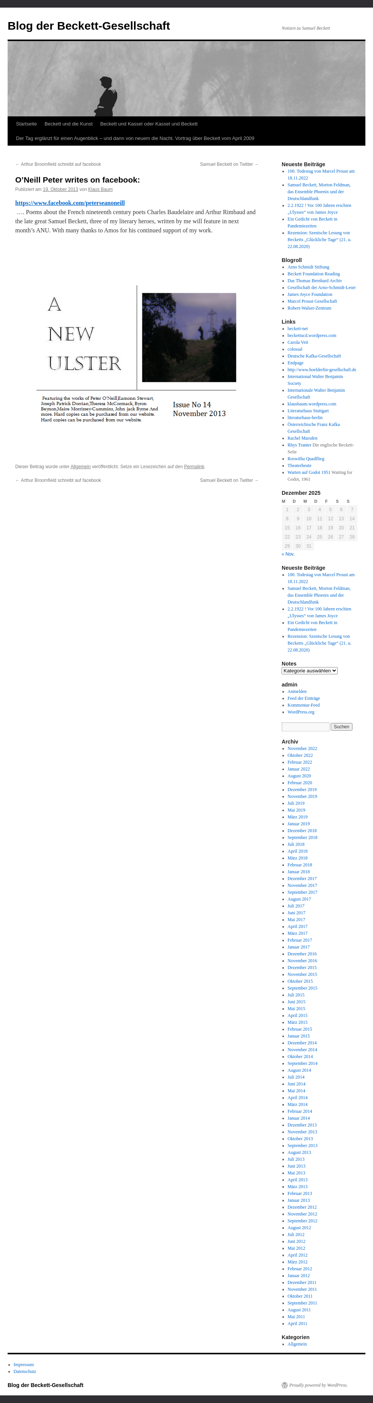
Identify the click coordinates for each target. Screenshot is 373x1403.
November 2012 (302, 1214)
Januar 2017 (299, 947)
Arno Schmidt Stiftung (308, 267)
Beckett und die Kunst (68, 124)
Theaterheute (300, 465)
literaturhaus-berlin (305, 417)
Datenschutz (25, 1371)
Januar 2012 (299, 1275)
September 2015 (302, 988)
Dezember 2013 (302, 1125)
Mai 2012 (296, 1248)
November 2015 (302, 974)
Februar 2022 (300, 762)
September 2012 (302, 1220)
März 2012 (298, 1262)
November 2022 (302, 748)
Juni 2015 (297, 1001)
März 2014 (298, 1104)
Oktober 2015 (300, 981)
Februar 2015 (300, 1029)
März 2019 (298, 817)
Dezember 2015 (302, 967)
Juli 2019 (296, 803)
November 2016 (302, 960)
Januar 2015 (299, 1036)
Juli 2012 (296, 1234)
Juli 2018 (296, 844)
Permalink (194, 466)
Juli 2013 (296, 1159)
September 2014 (302, 1063)
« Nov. (288, 554)
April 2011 (298, 1323)
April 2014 (298, 1097)
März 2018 (298, 858)
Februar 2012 (300, 1268)
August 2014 (299, 1070)
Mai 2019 (296, 810)
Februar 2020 (300, 782)
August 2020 (299, 776)
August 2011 (299, 1309)
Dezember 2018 (302, 830)
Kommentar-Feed (304, 705)
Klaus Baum (100, 189)
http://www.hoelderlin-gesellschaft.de (322, 369)
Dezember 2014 (302, 1042)
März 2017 (298, 933)
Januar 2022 (299, 769)
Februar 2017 (300, 940)
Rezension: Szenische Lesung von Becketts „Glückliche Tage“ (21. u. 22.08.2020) (320, 239)
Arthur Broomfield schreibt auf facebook (58, 164)
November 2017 (302, 885)
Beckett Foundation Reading (314, 273)
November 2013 (302, 1131)
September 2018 (302, 837)
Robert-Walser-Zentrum (310, 308)
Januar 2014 (299, 1118)
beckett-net (298, 328)
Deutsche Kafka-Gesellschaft (314, 356)
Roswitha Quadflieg (306, 458)
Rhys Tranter (299, 445)
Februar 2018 (300, 865)
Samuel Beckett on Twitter (229, 164)
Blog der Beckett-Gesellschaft (89, 25)
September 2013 (302, 1145)
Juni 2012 (297, 1241)
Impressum (24, 1364)
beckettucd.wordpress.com (312, 335)
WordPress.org (301, 712)
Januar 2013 (299, 1200)
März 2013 (298, 1186)
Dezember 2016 (302, 954)
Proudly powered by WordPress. (318, 1385)
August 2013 (299, 1152)
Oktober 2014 (300, 1056)
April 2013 (298, 1179)
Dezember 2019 (302, 789)
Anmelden (297, 691)
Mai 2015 (296, 1008)
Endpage (296, 362)
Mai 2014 (296, 1090)
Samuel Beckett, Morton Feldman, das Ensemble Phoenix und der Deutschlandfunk (319, 191)
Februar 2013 (300, 1193)
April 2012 (298, 1255)
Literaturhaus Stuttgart (308, 410)
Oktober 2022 (300, 755)
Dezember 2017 (302, 878)
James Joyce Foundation (310, 294)
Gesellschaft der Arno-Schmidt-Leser (322, 287)
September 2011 (302, 1303)
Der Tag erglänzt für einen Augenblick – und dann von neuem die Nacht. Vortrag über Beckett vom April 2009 (135, 138)
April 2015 (298, 1015)
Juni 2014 (297, 1084)
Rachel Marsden (302, 438)
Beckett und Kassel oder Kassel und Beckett (149, 124)
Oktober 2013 (300, 1138)
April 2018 (298, 851)
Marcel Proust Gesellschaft (312, 301)
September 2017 (302, 892)
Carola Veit (298, 342)
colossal (295, 349)
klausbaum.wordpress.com (312, 404)
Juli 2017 (296, 906)
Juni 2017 (297, 912)
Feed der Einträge (304, 698)
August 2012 (299, 1227)
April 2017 (298, 926)
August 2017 (299, 899)
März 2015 (298, 1022)
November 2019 (302, 796)
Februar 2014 (300, 1111)
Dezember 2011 (302, 1282)
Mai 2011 (296, 1316)
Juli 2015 (296, 995)
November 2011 (302, 1289)
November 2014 (302, 1049)
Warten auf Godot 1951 (309, 472)
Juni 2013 (297, 1166)
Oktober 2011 (300, 1296)
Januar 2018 (299, 871)
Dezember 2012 (302, 1207)
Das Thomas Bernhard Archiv (315, 280)
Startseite (26, 124)
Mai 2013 (296, 1173)
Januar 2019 (299, 823)
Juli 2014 (296, 1077)
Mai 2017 (296, 919)
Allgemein (80, 466)
